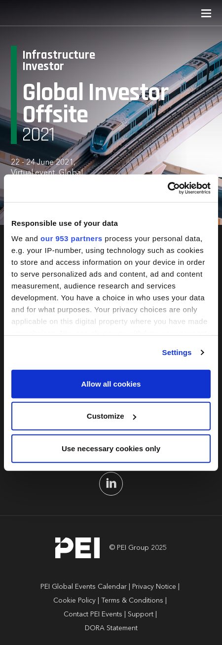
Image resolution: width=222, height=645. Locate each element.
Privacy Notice (154, 586)
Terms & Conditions (132, 600)
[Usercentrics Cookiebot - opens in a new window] (167, 188)
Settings (177, 352)
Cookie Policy (74, 600)
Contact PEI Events (93, 614)
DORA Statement (111, 628)
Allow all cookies (111, 383)
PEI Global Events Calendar (83, 586)
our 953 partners (71, 238)
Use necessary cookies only (111, 448)
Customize (111, 416)
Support (140, 614)
